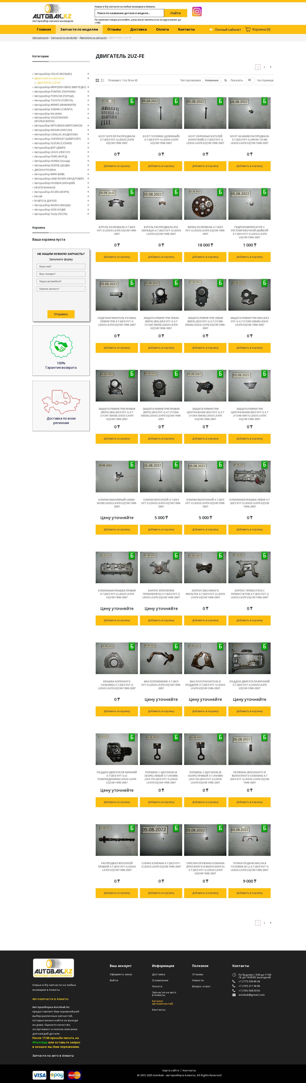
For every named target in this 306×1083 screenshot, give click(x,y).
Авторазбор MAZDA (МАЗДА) (52, 205)
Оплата (162, 29)
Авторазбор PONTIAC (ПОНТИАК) (54, 91)
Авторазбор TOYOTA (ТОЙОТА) (53, 100)
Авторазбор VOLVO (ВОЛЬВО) (53, 74)
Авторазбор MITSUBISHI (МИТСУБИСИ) (58, 125)
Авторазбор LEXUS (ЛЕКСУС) (52, 152)
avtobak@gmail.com (251, 995)
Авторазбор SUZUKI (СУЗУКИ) (53, 143)
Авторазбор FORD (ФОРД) (50, 156)
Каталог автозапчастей (162, 1002)
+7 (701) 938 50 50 (249, 990)
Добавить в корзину (117, 166)
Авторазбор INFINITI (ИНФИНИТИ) (55, 105)
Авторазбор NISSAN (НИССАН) (53, 130)
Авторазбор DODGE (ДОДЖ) (52, 165)
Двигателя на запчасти (93, 37)
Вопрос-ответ (201, 986)
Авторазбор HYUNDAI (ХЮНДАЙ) (54, 183)
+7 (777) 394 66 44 (249, 981)
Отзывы (114, 29)
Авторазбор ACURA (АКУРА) (51, 192)
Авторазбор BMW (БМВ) (49, 174)
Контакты (186, 29)
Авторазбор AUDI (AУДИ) (49, 209)
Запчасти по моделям (79, 29)
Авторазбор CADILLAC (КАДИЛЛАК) (56, 134)
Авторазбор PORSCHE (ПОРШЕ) (54, 96)
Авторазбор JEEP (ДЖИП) (49, 147)
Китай (38, 196)
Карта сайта (170, 1070)
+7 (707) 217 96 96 (249, 986)
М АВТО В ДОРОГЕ (45, 200)
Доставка (138, 29)
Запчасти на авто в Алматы (164, 993)
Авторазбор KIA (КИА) (48, 113)
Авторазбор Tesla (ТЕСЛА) (50, 214)
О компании (160, 980)
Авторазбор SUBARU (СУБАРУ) (53, 109)
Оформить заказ (121, 974)
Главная (44, 29)
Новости (198, 980)
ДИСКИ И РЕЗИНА (45, 169)
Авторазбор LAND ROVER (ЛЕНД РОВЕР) (59, 178)
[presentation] (61, 301)
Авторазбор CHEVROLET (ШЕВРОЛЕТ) (57, 139)
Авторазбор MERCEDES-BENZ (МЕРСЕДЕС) (60, 87)
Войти (114, 980)
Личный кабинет (228, 29)
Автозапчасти (40, 37)
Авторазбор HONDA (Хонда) (52, 161)
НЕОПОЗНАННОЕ (44, 187)
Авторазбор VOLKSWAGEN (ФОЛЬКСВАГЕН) (51, 119)
